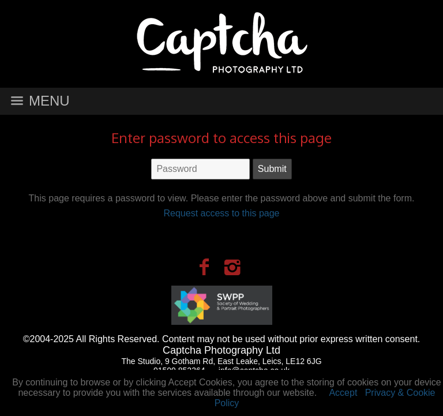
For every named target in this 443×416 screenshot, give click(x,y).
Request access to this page (221, 213)
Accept (343, 393)
